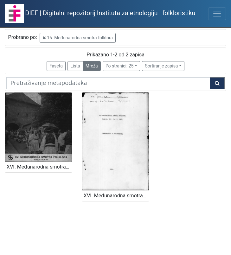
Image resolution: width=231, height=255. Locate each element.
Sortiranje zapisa (161, 65)
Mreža (92, 65)
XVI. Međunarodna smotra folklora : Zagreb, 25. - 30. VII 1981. (39, 167)
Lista (75, 65)
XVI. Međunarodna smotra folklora (116, 196)
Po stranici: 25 (120, 65)
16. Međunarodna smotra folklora (77, 37)
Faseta (56, 65)
